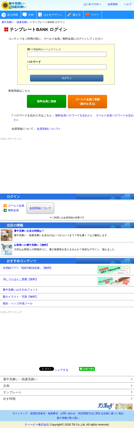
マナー (95, 14)
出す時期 (9, 398)
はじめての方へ (92, 4)
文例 (31, 14)
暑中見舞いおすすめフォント (20, 289)
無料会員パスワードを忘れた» (73, 115)
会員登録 (113, 4)
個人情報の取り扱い (68, 417)
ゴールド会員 (16, 205)
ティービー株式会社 (37, 424)
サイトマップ (19, 413)
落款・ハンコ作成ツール (18, 303)
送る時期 (12, 14)
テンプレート (12, 392)
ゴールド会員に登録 (87, 101)
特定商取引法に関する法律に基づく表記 (101, 413)
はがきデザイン (53, 14)
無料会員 (13, 210)
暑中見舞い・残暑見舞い (20, 379)
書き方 (77, 14)
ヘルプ (127, 4)
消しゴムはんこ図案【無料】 (20, 279)
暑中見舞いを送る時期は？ (29, 230)
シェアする (61, 369)
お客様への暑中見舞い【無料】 (31, 244)
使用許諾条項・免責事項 (44, 413)
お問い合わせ (68, 413)
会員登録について (40, 208)
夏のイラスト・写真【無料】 (20, 296)
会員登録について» (48, 128)
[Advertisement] (67, 165)
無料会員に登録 (46, 101)
